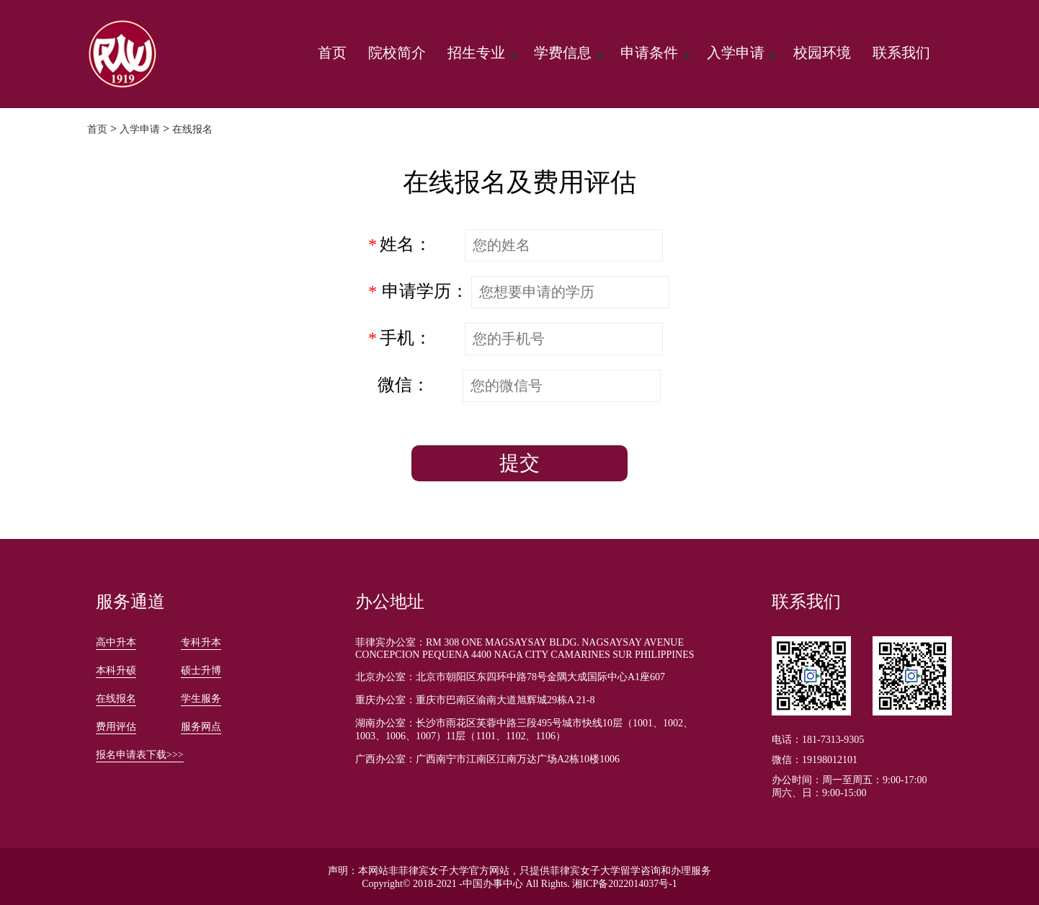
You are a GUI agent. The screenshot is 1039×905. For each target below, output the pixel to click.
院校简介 (397, 53)
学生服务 (201, 698)
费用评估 (116, 726)
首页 (332, 53)
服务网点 (201, 726)
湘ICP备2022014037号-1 (624, 883)
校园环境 (822, 53)
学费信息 (563, 53)
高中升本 (116, 642)
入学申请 (735, 53)
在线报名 (192, 129)
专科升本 (201, 642)
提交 (519, 463)
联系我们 (901, 53)
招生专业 (476, 53)
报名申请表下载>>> (140, 754)
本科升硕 (116, 670)
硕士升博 (201, 670)
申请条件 (649, 53)
